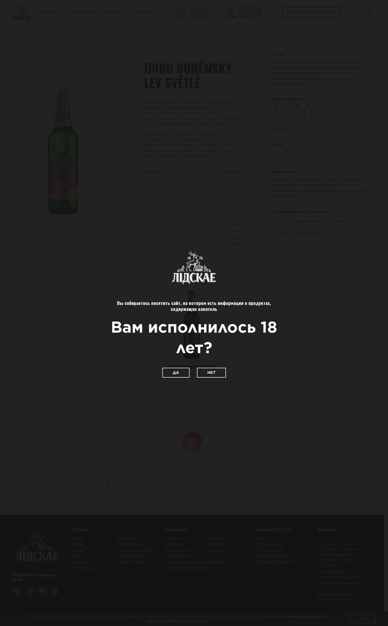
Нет (211, 372)
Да (176, 372)
